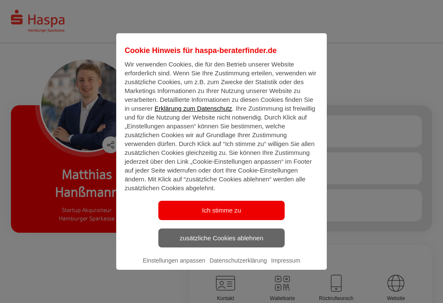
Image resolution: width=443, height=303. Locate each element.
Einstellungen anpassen (174, 267)
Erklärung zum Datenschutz (193, 115)
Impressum (285, 267)
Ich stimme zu (221, 217)
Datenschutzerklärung (238, 267)
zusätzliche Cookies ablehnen (221, 244)
